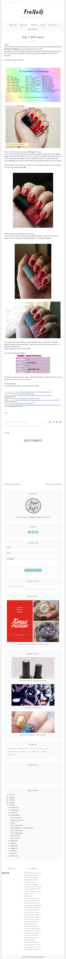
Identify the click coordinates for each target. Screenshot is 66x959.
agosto (13, 840)
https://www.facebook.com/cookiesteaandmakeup (36, 392)
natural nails (11, 751)
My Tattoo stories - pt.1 (18, 820)
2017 (10, 795)
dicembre (14, 807)
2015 (10, 800)
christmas (44, 751)
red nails (38, 426)
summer (33, 751)
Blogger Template (40, 957)
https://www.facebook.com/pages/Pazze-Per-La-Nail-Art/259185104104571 (28, 396)
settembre (14, 815)
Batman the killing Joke (33, 707)
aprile (12, 851)
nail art (9, 748)
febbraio (13, 856)
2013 (10, 805)
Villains (13, 823)
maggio (13, 848)
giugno (13, 846)
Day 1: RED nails (15, 835)
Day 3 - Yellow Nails (17, 830)
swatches (32, 748)
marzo (13, 853)
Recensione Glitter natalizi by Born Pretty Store (33, 644)
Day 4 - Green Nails (16, 825)
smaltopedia (21, 748)
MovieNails (23, 751)
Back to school (15, 838)
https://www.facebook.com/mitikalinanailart (26, 398)
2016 (10, 797)
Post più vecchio (53, 484)
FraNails (33, 11)
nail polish (30, 426)
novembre (14, 810)
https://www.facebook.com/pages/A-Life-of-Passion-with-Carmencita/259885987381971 (32, 405)
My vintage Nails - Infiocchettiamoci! (22, 828)
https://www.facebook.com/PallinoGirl (23, 403)
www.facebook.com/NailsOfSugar (24, 394)
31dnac (15, 426)
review (42, 748)
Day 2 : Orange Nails (17, 833)
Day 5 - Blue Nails (16, 818)
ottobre (13, 812)
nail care (10, 754)
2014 (10, 802)
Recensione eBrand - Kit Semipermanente (33, 680)
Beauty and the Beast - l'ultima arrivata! (33, 735)
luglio (12, 843)
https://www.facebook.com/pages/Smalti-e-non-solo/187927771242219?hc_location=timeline (32, 401)
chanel (21, 426)
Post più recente (13, 484)
